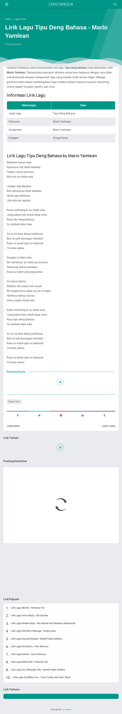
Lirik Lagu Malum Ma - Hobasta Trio (29, 661)
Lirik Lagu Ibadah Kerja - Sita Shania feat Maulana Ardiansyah (43, 623)
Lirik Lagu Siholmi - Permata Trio (27, 607)
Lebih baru (13, 426)
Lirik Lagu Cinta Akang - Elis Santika (29, 615)
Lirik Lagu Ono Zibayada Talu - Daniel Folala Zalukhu (38, 669)
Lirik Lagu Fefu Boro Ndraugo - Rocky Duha (33, 631)
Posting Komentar (13, 44)
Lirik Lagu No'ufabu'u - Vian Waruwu (29, 646)
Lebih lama (108, 426)
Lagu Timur (14, 401)
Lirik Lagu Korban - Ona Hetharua (28, 654)
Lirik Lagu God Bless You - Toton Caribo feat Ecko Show (42, 677)
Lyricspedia (61, 4)
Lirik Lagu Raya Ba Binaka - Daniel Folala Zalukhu (36, 638)
